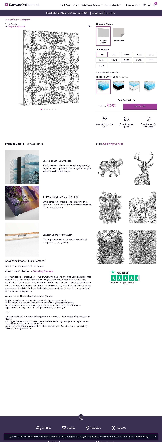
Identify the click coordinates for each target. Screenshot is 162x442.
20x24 (101, 60)
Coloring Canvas (25, 20)
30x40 (151, 60)
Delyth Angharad (16, 26)
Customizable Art (11, 20)
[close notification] (155, 437)
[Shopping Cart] (154, 5)
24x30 (126, 60)
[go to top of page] (81, 418)
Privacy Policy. (142, 436)
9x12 (114, 54)
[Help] (144, 5)
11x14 (126, 54)
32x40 (101, 65)
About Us (121, 428)
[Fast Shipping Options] (126, 123)
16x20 (138, 54)
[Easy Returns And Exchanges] (148, 123)
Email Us (71, 428)
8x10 (102, 54)
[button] (41, 109)
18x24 (114, 60)
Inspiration (95, 428)
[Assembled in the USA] (105, 123)
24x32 (138, 60)
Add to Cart (140, 106)
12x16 (151, 54)
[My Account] (149, 5)
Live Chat (46, 428)
